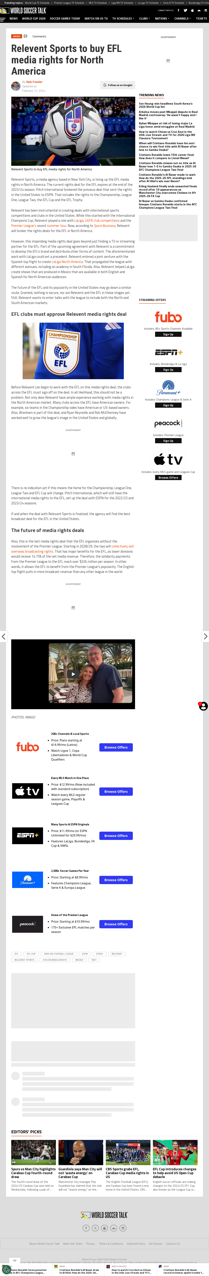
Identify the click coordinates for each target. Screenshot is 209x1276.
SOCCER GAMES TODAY (65, 18)
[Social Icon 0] (86, 1228)
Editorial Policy (136, 1243)
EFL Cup (31, 953)
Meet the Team (72, 1243)
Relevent (117, 953)
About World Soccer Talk (44, 1243)
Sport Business (104, 225)
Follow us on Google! (120, 85)
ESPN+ (99, 953)
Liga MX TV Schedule (122, 3)
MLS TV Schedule (98, 3)
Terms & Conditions (111, 1243)
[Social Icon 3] (113, 1228)
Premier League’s (23, 225)
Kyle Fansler (34, 82)
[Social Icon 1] (95, 1228)
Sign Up (168, 334)
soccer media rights (55, 960)
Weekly (79, 960)
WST (94, 960)
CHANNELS (183, 18)
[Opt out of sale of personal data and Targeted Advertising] (6, 1269)
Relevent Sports (24, 960)
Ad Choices (155, 1243)
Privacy (90, 1243)
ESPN (85, 953)
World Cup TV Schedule (37, 3)
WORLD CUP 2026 (33, 18)
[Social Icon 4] (123, 1228)
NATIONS (162, 18)
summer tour (56, 225)
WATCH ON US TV (96, 18)
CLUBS (145, 18)
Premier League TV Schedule (69, 3)
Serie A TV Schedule (173, 3)
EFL (16, 953)
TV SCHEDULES (123, 18)
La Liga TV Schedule (148, 3)
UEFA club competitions (102, 220)
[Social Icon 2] (104, 1228)
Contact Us (173, 1243)
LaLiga (79, 220)
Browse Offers (115, 747)
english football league (59, 953)
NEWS (14, 18)
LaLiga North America (67, 261)
